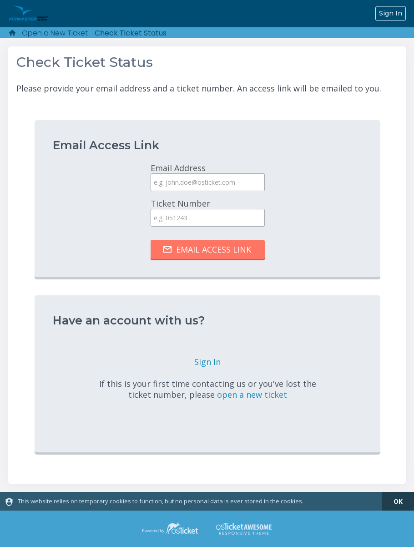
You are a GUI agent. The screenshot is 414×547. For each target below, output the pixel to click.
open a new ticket (252, 394)
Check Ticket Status (131, 33)
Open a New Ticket (55, 33)
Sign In (390, 13)
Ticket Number (207, 212)
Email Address (207, 176)
